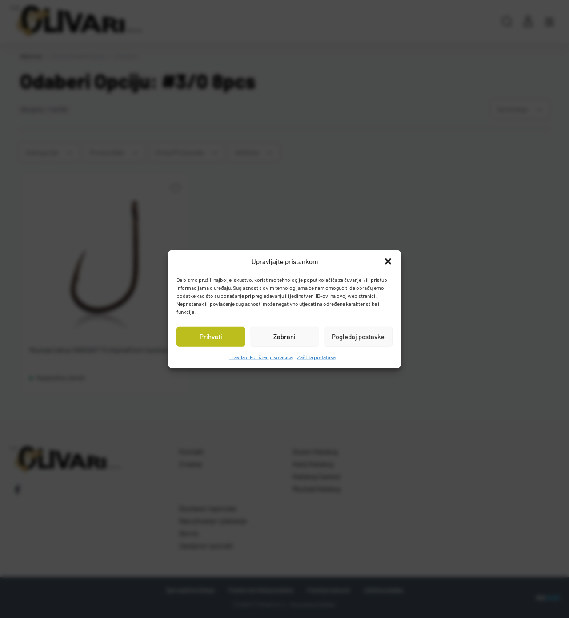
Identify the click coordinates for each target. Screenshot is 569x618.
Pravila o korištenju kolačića (261, 356)
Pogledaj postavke (358, 337)
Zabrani (284, 337)
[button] (388, 261)
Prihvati (211, 337)
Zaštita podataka (316, 356)
